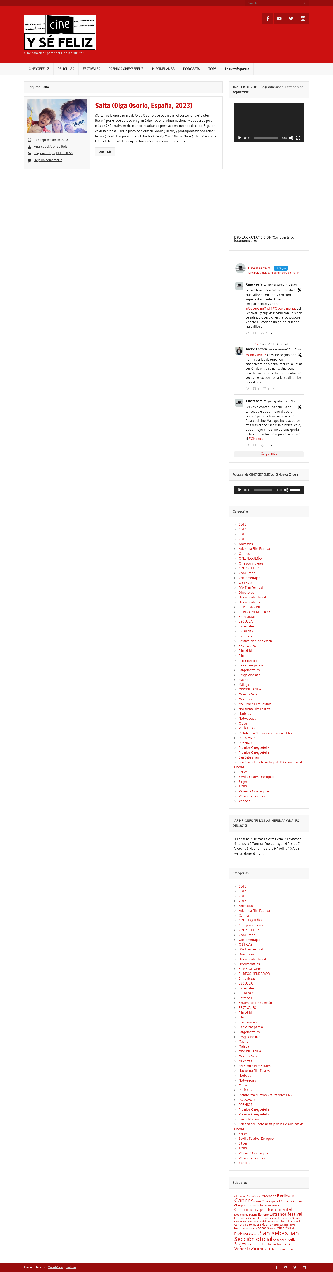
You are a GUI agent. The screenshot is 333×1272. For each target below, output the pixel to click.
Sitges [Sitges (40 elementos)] (240, 1243)
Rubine (71, 1267)
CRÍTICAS (245, 583)
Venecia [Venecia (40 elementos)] (242, 1248)
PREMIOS (245, 743)
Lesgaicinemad (249, 675)
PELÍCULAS (66, 69)
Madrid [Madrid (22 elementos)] (266, 1224)
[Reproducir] (240, 138)
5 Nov (292, 401)
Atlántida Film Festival (255, 549)
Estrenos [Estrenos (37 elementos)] (278, 1214)
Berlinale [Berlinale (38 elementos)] (285, 1195)
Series (243, 772)
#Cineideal (256, 439)
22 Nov (293, 284)
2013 (242, 524)
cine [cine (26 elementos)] (257, 1201)
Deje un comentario (48, 160)
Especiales (246, 626)
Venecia (244, 801)
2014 (242, 529)
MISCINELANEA (163, 69)
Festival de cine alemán (255, 641)
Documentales (249, 602)
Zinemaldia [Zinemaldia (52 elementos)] (263, 1249)
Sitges (243, 782)
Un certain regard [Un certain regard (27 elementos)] (280, 1244)
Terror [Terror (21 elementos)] (251, 1244)
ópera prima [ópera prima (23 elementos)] (285, 1249)
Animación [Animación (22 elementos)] (254, 1196)
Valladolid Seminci (252, 796)
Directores (246, 593)
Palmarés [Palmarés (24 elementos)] (282, 1228)
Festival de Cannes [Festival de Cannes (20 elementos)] (246, 1218)
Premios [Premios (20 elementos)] (254, 1234)
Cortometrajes (249, 578)
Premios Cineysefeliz (254, 748)
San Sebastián (249, 757)
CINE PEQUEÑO (250, 558)
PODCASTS (191, 69)
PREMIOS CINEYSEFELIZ (126, 69)
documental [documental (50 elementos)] (279, 1209)
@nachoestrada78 (279, 349)
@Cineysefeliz (256, 355)
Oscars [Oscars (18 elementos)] (271, 1228)
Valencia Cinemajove (254, 791)
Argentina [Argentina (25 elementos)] (269, 1196)
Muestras (245, 699)
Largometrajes (44, 153)
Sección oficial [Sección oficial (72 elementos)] (253, 1238)
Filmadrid (245, 651)
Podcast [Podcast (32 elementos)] (241, 1234)
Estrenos (245, 636)
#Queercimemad (284, 308)
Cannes (244, 554)
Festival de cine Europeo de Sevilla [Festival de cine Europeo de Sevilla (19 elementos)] (279, 1218)
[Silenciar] (291, 138)
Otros (243, 723)
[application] (269, 122)
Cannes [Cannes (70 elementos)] (244, 1200)
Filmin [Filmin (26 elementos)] (283, 1221)
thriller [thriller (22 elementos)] (261, 1244)
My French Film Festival (255, 704)
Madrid (243, 680)
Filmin (243, 655)
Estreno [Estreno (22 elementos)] (263, 1214)
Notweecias (247, 718)
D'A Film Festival (251, 588)
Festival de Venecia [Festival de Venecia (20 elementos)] (266, 1221)
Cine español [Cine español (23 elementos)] (270, 1201)
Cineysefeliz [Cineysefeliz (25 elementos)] (254, 1205)
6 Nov (298, 349)
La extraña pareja (237, 69)
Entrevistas (247, 617)
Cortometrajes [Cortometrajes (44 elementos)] (250, 1209)
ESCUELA (246, 621)
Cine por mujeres (251, 563)
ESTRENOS (246, 631)
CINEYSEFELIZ (38, 69)
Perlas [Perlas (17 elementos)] (292, 1228)
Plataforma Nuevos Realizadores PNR (265, 733)
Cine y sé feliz (256, 284)
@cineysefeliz (276, 284)
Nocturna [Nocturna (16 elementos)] (290, 1224)
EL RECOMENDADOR (254, 612)
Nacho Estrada (256, 349)
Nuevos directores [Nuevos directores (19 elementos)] (245, 1228)
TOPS (212, 69)
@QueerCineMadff (259, 308)
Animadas (246, 544)
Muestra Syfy (248, 694)
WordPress (55, 1267)
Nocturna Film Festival (255, 709)
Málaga (244, 685)
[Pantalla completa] (298, 138)
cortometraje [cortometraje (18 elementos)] (271, 1205)
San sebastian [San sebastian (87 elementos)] (279, 1233)
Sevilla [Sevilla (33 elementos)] (290, 1239)
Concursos (247, 573)
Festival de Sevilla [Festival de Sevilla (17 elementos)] (243, 1221)
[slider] (263, 490)
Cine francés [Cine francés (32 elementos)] (292, 1201)
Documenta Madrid (252, 597)
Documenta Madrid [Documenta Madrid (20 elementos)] (245, 1214)
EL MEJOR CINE (250, 607)
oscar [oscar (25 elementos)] (262, 1228)
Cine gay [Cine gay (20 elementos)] (239, 1205)
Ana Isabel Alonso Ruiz (50, 147)
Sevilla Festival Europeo (256, 777)
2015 (242, 534)
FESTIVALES (91, 69)
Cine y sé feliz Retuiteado (274, 344)
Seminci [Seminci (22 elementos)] (278, 1240)
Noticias (245, 714)
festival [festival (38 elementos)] (295, 1214)
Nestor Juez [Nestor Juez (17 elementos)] (278, 1224)
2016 (242, 539)
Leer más (105, 152)
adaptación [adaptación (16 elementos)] (240, 1196)
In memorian (248, 660)
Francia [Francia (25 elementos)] (293, 1221)
